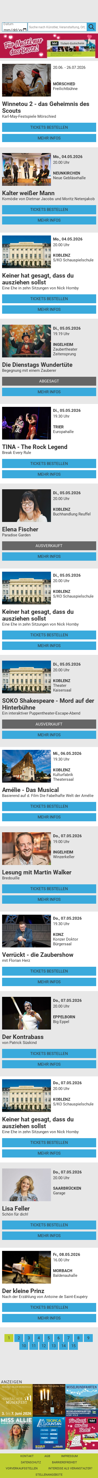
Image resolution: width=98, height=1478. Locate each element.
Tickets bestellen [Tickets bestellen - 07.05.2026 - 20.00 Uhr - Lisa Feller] (49, 1225)
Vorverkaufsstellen (22, 1468)
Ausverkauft (49, 545)
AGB (47, 1456)
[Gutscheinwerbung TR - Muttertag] (49, 45)
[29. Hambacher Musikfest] (16, 1400)
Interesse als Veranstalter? (70, 1468)
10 (24, 1346)
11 (34, 1346)
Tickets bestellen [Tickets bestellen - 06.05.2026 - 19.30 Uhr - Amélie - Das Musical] (49, 806)
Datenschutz (31, 1462)
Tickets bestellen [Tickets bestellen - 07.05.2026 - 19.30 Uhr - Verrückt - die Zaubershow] (49, 971)
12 (44, 1346)
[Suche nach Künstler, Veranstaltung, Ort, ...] (57, 27)
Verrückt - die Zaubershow (37, 954)
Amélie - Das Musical (30, 789)
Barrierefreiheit (64, 1462)
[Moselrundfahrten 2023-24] (81, 1400)
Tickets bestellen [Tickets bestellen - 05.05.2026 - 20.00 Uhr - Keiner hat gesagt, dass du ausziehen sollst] (49, 635)
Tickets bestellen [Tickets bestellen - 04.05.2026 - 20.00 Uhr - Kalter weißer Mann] (49, 209)
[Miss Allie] (16, 1432)
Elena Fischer (20, 529)
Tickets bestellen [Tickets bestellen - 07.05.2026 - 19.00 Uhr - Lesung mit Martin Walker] (49, 888)
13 (53, 1346)
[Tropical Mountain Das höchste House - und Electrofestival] (49, 1432)
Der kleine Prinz (23, 1291)
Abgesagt (49, 381)
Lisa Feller (16, 1208)
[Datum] (15, 27)
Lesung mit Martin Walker (36, 872)
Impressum (69, 1456)
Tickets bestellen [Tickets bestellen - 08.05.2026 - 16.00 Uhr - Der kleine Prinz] (49, 1307)
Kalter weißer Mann (28, 193)
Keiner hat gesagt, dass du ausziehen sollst (38, 279)
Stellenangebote (49, 1474)
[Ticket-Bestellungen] (46, 11)
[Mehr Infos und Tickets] (26, 80)
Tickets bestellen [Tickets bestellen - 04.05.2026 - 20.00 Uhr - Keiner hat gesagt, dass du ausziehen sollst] (49, 298)
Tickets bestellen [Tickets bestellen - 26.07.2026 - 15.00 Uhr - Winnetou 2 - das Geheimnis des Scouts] (49, 127)
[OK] (91, 27)
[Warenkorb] (72, 11)
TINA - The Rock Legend (34, 446)
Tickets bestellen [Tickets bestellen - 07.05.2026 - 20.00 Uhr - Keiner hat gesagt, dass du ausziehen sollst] (49, 1142)
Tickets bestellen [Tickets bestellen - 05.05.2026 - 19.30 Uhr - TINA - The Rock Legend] (49, 463)
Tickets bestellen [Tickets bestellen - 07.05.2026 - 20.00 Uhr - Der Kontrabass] (49, 1053)
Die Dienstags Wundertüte (37, 364)
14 (63, 1346)
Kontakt (27, 1456)
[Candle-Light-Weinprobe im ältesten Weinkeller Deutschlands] (49, 1400)
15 (73, 1346)
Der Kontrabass (23, 1036)
